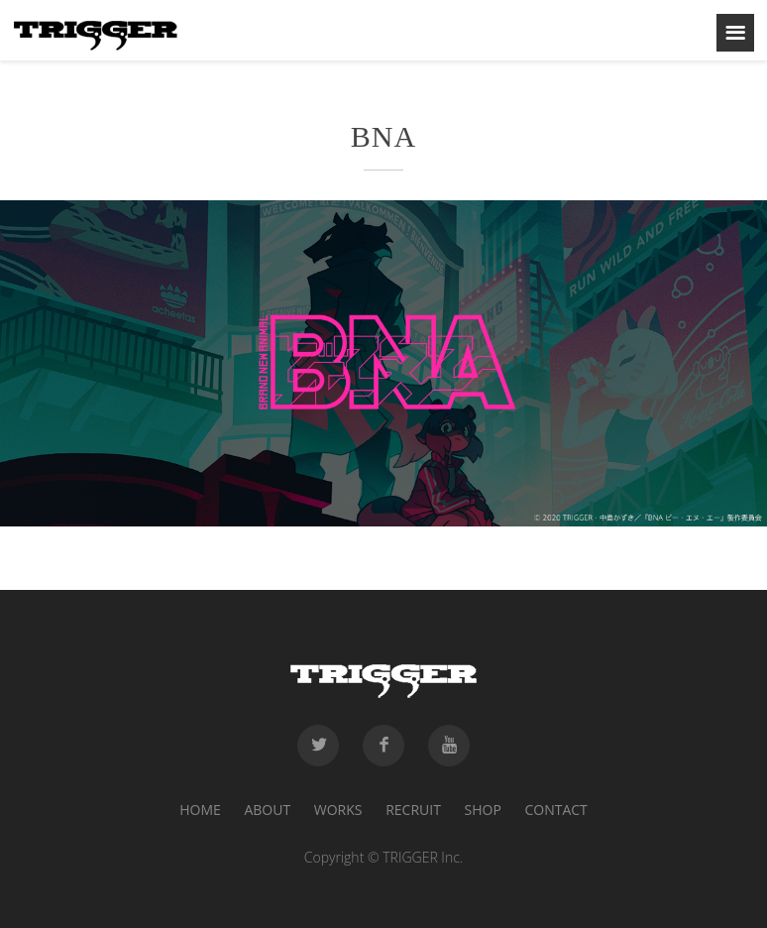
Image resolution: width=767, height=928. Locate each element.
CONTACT (555, 809)
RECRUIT (413, 809)
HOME (200, 809)
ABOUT (267, 809)
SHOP (483, 809)
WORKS (338, 809)
